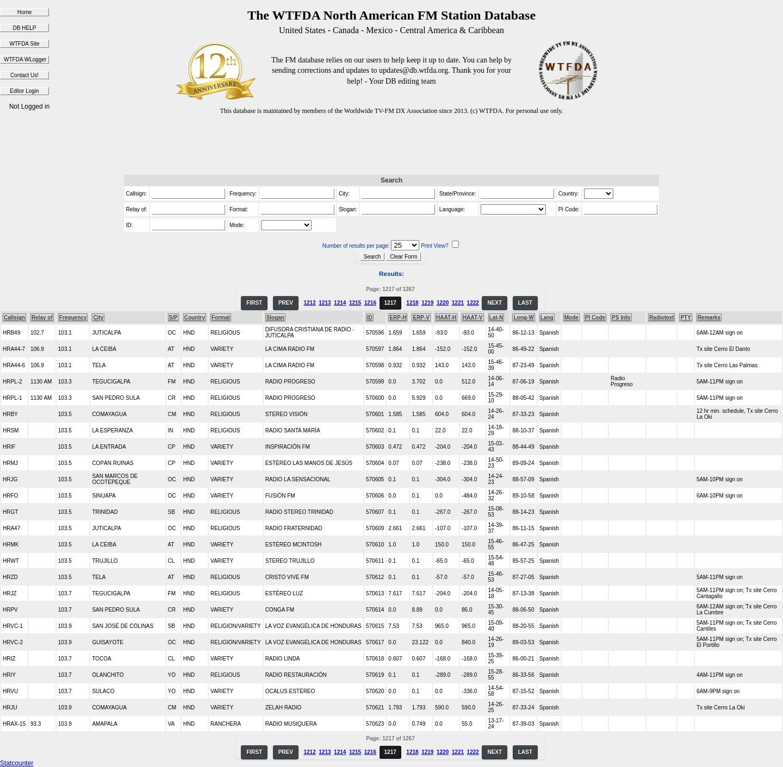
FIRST (254, 303)
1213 (325, 303)
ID (369, 317)
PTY (685, 317)
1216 (370, 303)
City (98, 317)
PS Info (621, 317)
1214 (340, 303)
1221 (458, 303)
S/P (173, 317)
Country (194, 317)
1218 (412, 303)
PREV (285, 303)
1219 (427, 303)
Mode (571, 317)
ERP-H (397, 317)
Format (221, 317)
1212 (309, 303)
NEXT (494, 303)
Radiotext (661, 317)
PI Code (595, 317)
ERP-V (421, 317)
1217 (390, 303)
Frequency (73, 317)
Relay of (42, 317)
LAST (525, 303)
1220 (443, 303)
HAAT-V (472, 317)
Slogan (275, 317)
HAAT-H (446, 317)
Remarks (709, 317)
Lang (547, 317)
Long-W (523, 317)
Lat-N (496, 317)
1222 (473, 303)
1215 (355, 303)
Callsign (14, 317)
